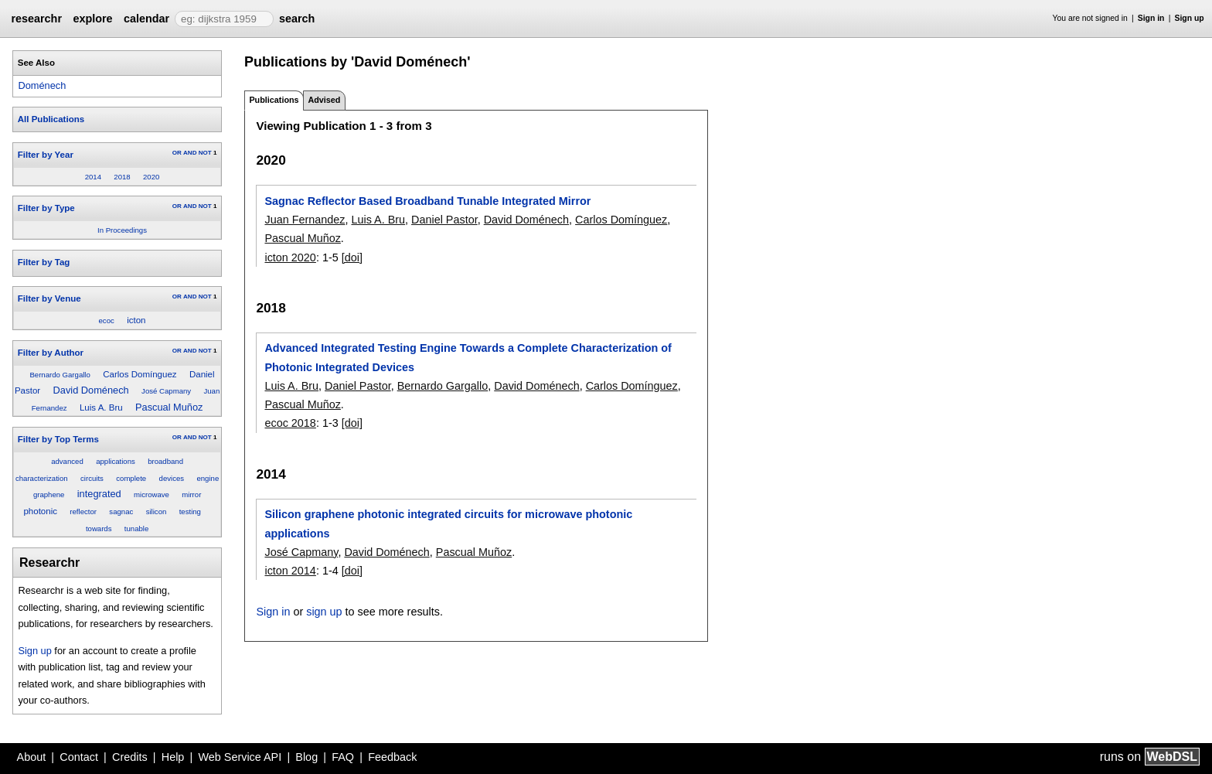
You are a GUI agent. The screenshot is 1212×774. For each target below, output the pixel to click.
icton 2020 (289, 257)
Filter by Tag (44, 262)
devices (172, 478)
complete (131, 478)
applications (115, 461)
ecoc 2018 (289, 423)
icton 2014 (289, 570)
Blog (306, 757)
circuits (92, 478)
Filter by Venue (49, 298)
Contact (79, 757)
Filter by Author (50, 352)
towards (99, 528)
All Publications (51, 119)
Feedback (392, 757)
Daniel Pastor (444, 219)
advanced (67, 461)
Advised (324, 99)
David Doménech (91, 390)
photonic (40, 511)
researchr (36, 18)
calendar (146, 18)
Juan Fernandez (304, 219)
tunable (136, 528)
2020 (151, 176)
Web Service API (239, 757)
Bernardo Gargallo (59, 374)
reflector (83, 511)
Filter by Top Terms (58, 439)
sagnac (121, 511)
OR (177, 152)
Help (173, 757)
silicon (156, 511)
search (297, 18)
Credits (130, 757)
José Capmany (166, 391)
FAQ (343, 757)
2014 (93, 176)
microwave (151, 494)
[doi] (352, 257)
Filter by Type (46, 208)
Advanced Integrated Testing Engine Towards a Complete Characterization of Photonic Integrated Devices (467, 357)
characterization (41, 478)
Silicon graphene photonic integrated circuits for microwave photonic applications (448, 523)
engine (207, 478)
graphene (49, 494)
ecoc (106, 320)
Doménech (42, 85)
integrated (99, 494)
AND (189, 152)
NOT (205, 152)
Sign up (1189, 18)
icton (136, 320)
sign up (324, 611)
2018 (122, 176)
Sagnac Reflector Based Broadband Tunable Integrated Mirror (427, 201)
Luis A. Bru (101, 407)
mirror (191, 494)
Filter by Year (45, 154)
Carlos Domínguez (139, 374)
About (31, 757)
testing (190, 511)
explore (92, 18)
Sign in (1151, 18)
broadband (165, 461)
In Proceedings (122, 230)
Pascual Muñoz (169, 407)
